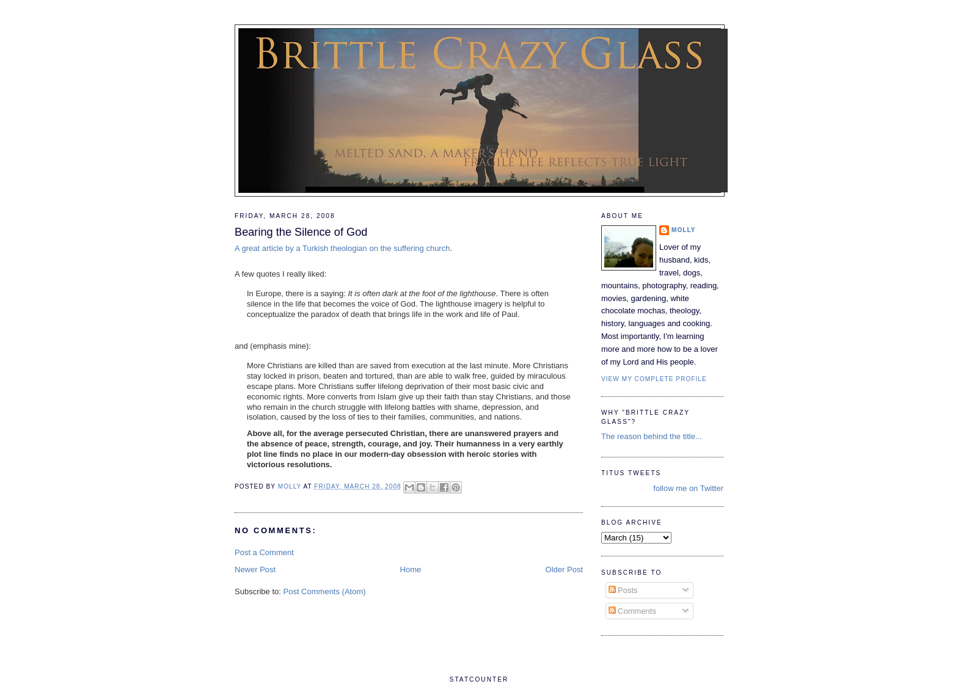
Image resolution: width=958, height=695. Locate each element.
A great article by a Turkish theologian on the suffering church (342, 248)
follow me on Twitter (688, 488)
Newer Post (255, 569)
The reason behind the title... (651, 436)
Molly (683, 230)
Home (411, 569)
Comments (632, 611)
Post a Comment (264, 552)
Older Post (564, 569)
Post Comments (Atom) (324, 591)
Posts (623, 590)
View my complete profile (654, 379)
